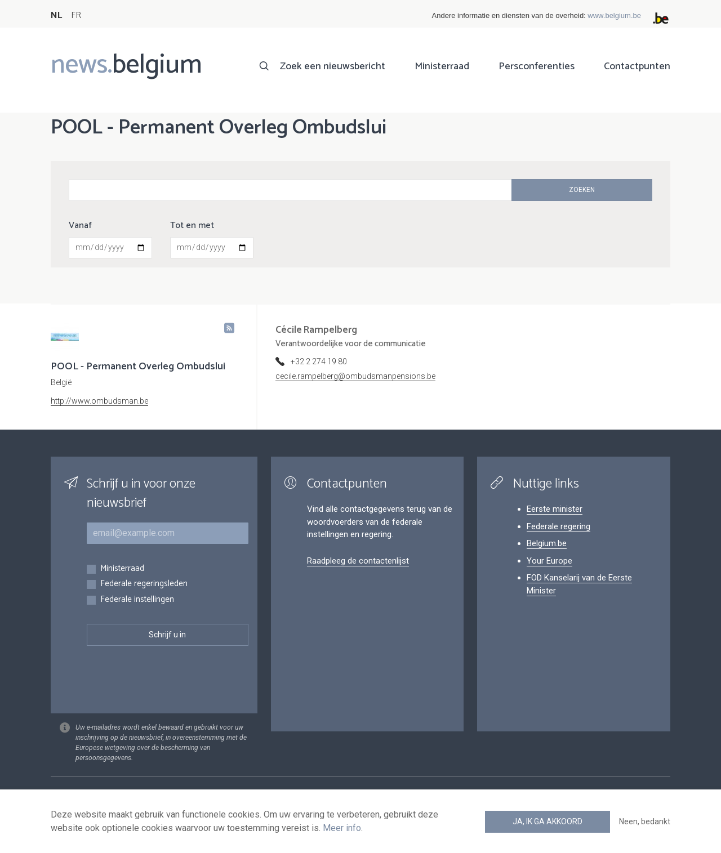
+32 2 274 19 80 (319, 361)
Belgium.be (547, 543)
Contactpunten (637, 66)
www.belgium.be (614, 15)
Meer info (342, 828)
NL (56, 15)
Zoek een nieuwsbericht (332, 66)
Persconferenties (537, 66)
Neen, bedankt (644, 821)
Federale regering (558, 526)
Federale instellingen (137, 599)
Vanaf (80, 226)
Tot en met (192, 226)
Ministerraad (442, 66)
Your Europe (549, 561)
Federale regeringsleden (144, 584)
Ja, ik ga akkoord (547, 821)
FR (76, 15)
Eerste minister (554, 509)
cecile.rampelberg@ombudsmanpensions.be (355, 376)
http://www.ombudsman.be (99, 400)
